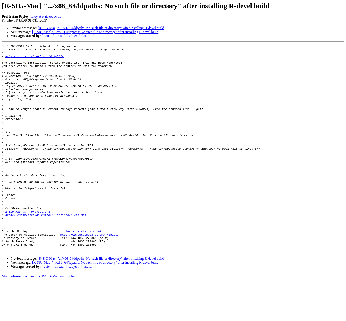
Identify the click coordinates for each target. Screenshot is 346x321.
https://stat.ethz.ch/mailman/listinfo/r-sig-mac (45, 249)
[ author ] (88, 36)
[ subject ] (73, 36)
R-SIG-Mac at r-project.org (27, 245)
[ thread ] (59, 36)
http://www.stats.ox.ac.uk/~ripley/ (89, 273)
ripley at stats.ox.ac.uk (45, 16)
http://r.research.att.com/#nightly (34, 59)
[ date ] (47, 36)
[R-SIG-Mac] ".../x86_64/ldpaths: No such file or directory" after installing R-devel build (101, 28)
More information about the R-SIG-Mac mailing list (38, 317)
